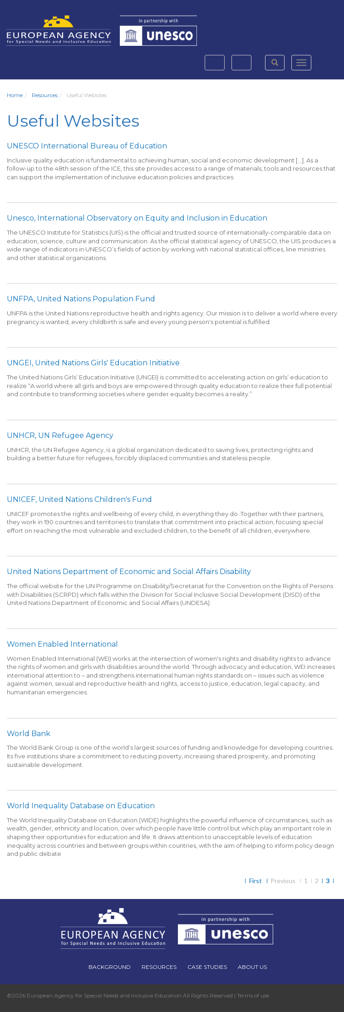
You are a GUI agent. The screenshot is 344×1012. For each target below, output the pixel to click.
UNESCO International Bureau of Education (87, 146)
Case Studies (207, 966)
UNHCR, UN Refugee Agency (60, 435)
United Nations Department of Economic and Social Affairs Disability (129, 571)
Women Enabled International (62, 644)
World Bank (28, 733)
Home (15, 95)
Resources (45, 95)
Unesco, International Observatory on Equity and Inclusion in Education (137, 218)
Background (109, 966)
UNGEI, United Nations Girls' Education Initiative (93, 363)
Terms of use (253, 995)
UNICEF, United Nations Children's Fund (79, 499)
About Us (252, 966)
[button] (275, 62)
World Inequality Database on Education (81, 805)
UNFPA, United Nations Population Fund (81, 299)
